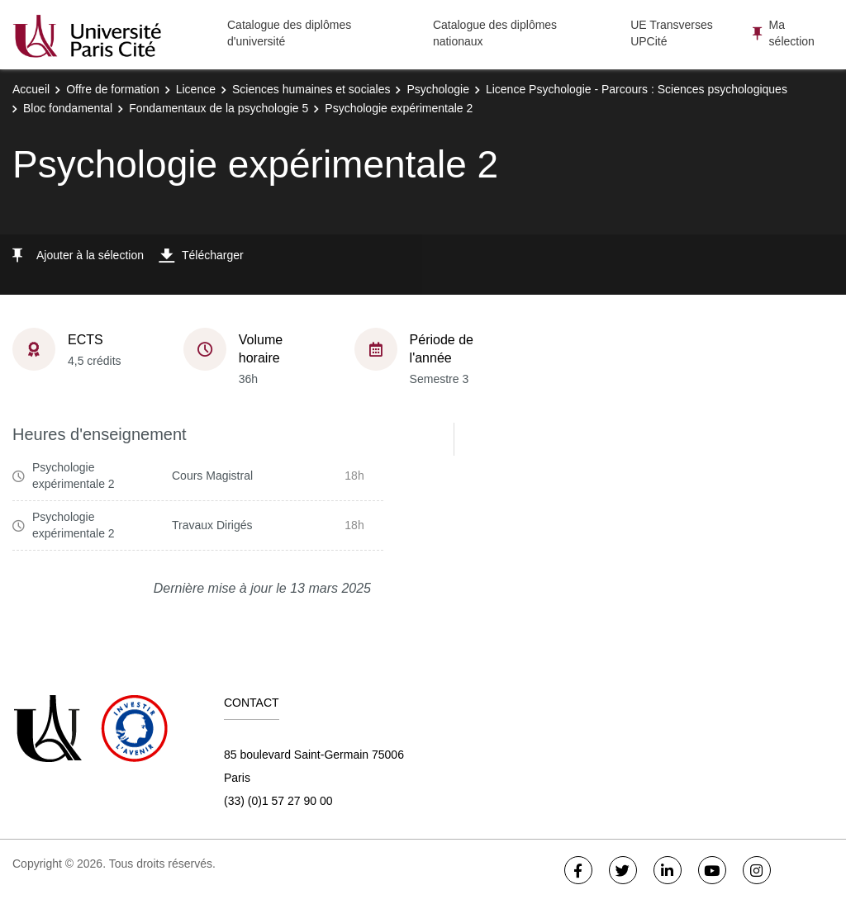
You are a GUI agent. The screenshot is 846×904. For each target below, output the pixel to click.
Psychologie (437, 89)
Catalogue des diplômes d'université (289, 33)
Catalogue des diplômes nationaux (495, 33)
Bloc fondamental (67, 108)
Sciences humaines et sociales (311, 89)
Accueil (31, 89)
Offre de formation (112, 89)
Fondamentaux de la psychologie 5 (218, 108)
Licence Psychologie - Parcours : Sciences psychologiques (636, 89)
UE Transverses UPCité (671, 33)
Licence (196, 89)
